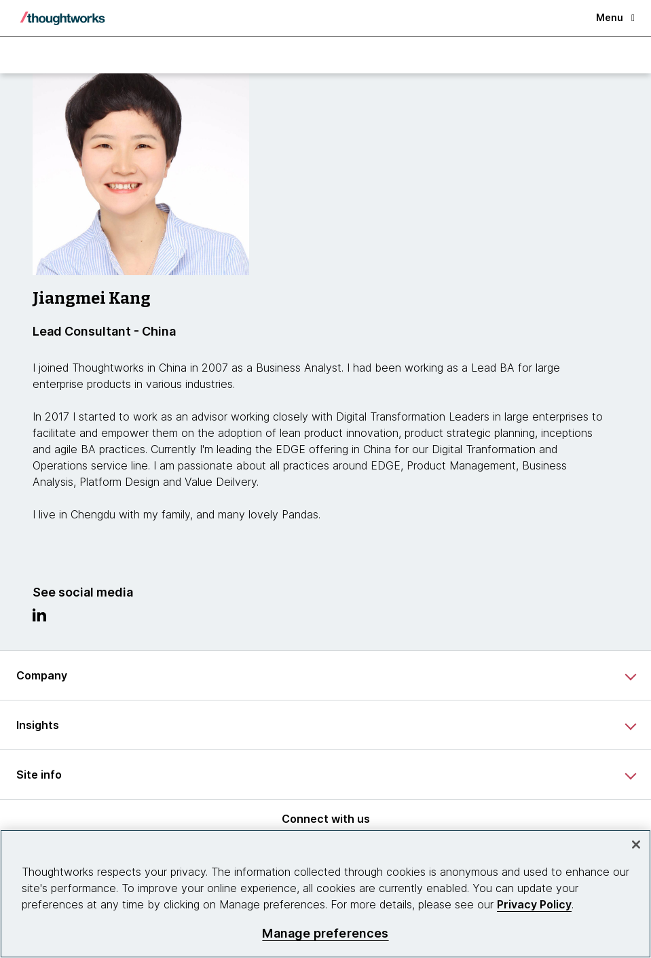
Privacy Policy (534, 904)
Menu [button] (615, 17)
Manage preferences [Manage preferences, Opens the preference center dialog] (325, 933)
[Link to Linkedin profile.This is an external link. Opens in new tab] (39, 618)
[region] (325, 894)
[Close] (636, 844)
